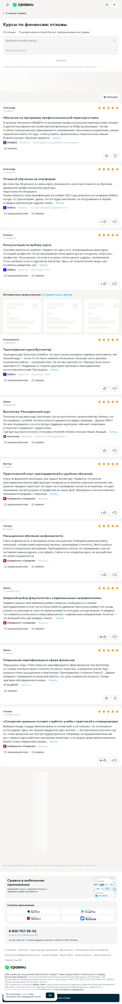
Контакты (23, 949)
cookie (24, 994)
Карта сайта (66, 954)
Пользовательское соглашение (91, 949)
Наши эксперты (83, 954)
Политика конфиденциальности (22, 954)
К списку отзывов (14, 13)
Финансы (25, 142)
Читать (56, 138)
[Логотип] (61, 967)
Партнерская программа (44, 949)
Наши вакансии (102, 954)
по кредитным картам (56, 294)
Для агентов (66, 949)
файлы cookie (39, 984)
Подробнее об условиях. (48, 989)
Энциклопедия (50, 954)
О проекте (10, 949)
